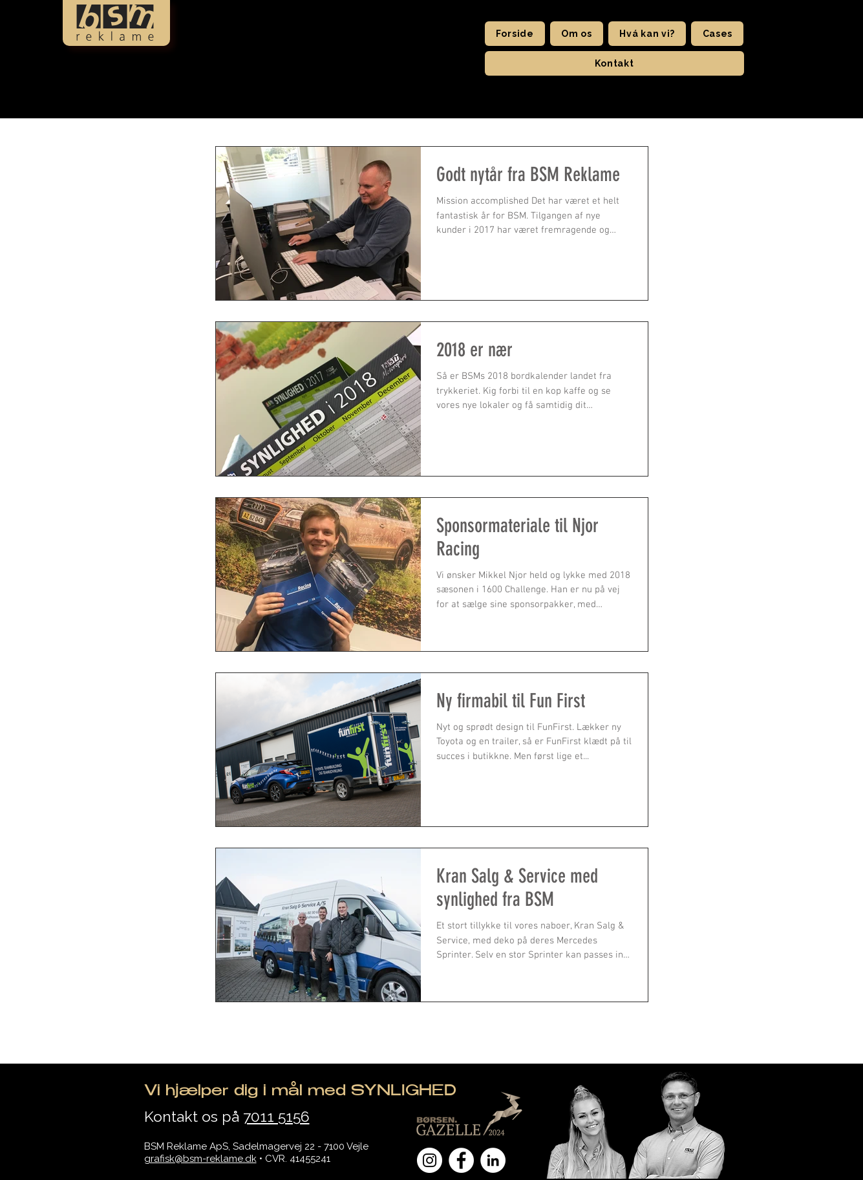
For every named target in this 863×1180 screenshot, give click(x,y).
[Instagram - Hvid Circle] (429, 1160)
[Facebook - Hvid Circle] (461, 1160)
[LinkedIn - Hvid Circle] (493, 1160)
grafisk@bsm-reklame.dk (200, 1158)
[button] (576, 33)
